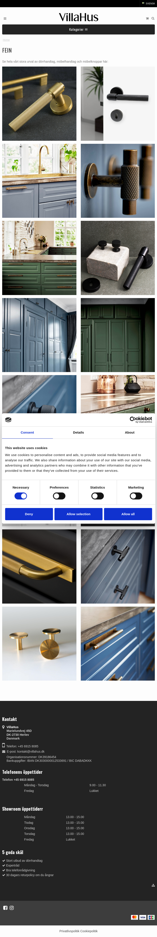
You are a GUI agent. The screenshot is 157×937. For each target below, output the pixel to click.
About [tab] (130, 432)
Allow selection (78, 514)
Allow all (128, 514)
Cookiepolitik (89, 931)
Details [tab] (78, 432)
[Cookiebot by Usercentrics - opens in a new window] (133, 420)
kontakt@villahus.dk (31, 751)
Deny (29, 514)
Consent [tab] (27, 432)
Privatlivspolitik (69, 931)
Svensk (148, 3)
